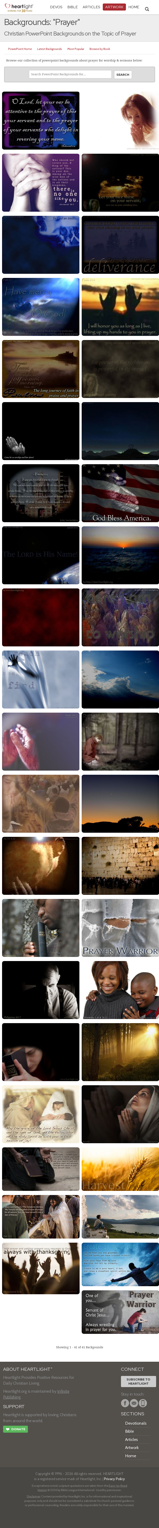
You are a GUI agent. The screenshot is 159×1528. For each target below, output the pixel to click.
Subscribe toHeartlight (138, 1381)
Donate (15, 1430)
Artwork (114, 7)
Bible (72, 7)
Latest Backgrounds (49, 49)
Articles (91, 7)
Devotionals (135, 1423)
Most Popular (75, 49)
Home (130, 1455)
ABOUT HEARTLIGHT (27, 1369)
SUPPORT (14, 1407)
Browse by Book (100, 49)
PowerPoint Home (20, 49)
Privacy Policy (114, 1479)
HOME (133, 7)
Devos (56, 7)
